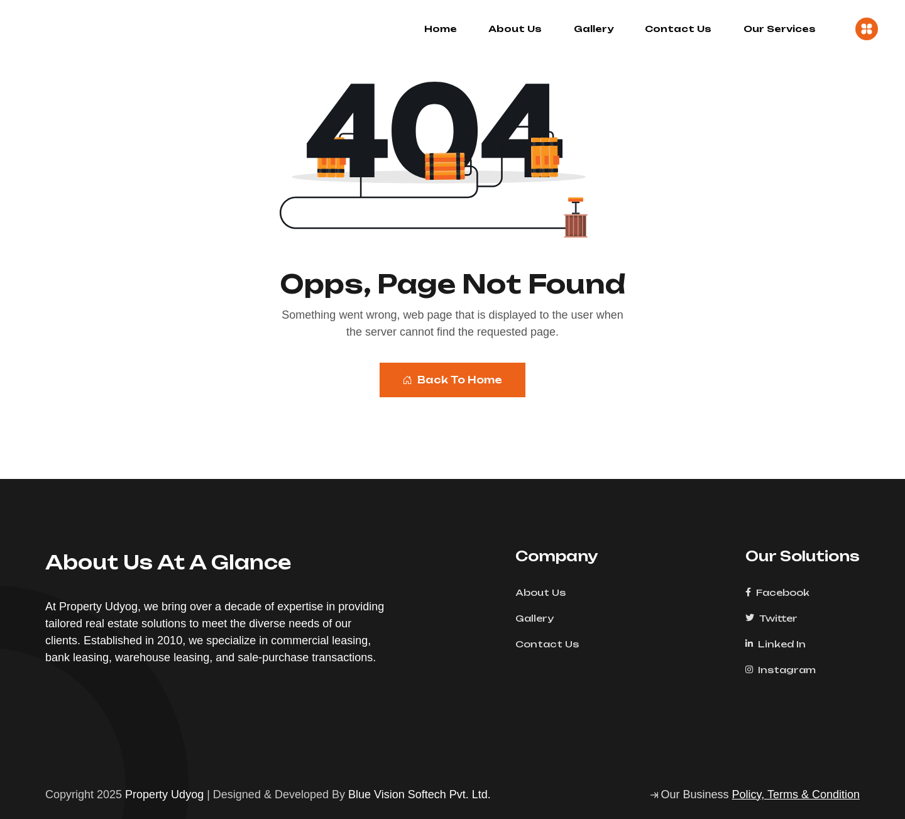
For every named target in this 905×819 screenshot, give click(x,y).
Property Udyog (164, 794)
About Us (515, 28)
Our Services (779, 28)
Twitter (775, 618)
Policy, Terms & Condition (796, 794)
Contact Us (678, 28)
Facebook (781, 592)
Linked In (779, 644)
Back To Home (452, 380)
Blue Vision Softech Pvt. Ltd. (419, 794)
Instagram (784, 669)
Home (440, 28)
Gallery (593, 28)
